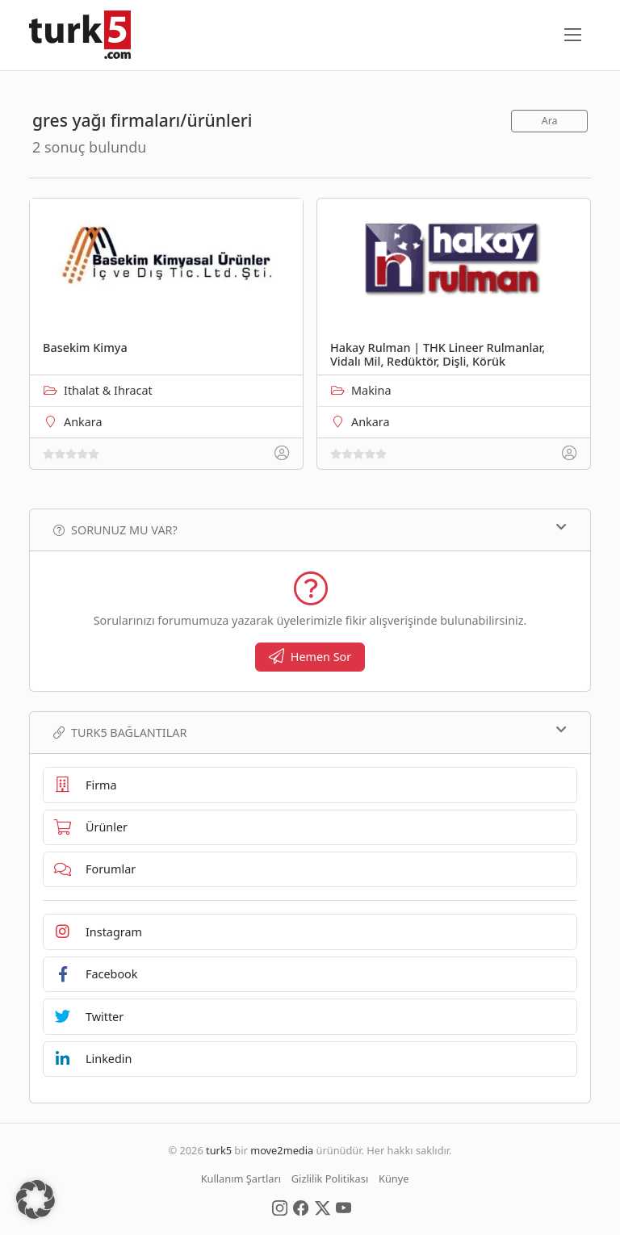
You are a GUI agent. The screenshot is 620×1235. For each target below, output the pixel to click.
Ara (550, 121)
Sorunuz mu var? (310, 529)
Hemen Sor (310, 656)
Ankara (83, 421)
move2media (281, 1150)
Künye (393, 1178)
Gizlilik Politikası (329, 1178)
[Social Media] (279, 1206)
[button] (35, 1199)
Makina (371, 390)
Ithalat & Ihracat (108, 390)
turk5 (219, 1150)
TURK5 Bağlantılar (310, 732)
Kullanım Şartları (241, 1178)
